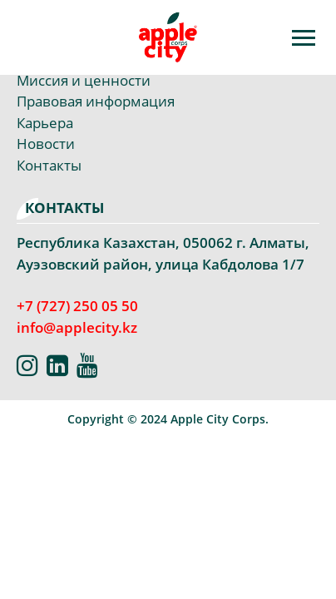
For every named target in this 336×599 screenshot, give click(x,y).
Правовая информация (96, 101)
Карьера (45, 122)
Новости (46, 143)
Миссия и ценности (84, 80)
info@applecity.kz (77, 327)
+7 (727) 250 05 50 (77, 305)
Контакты (49, 165)
